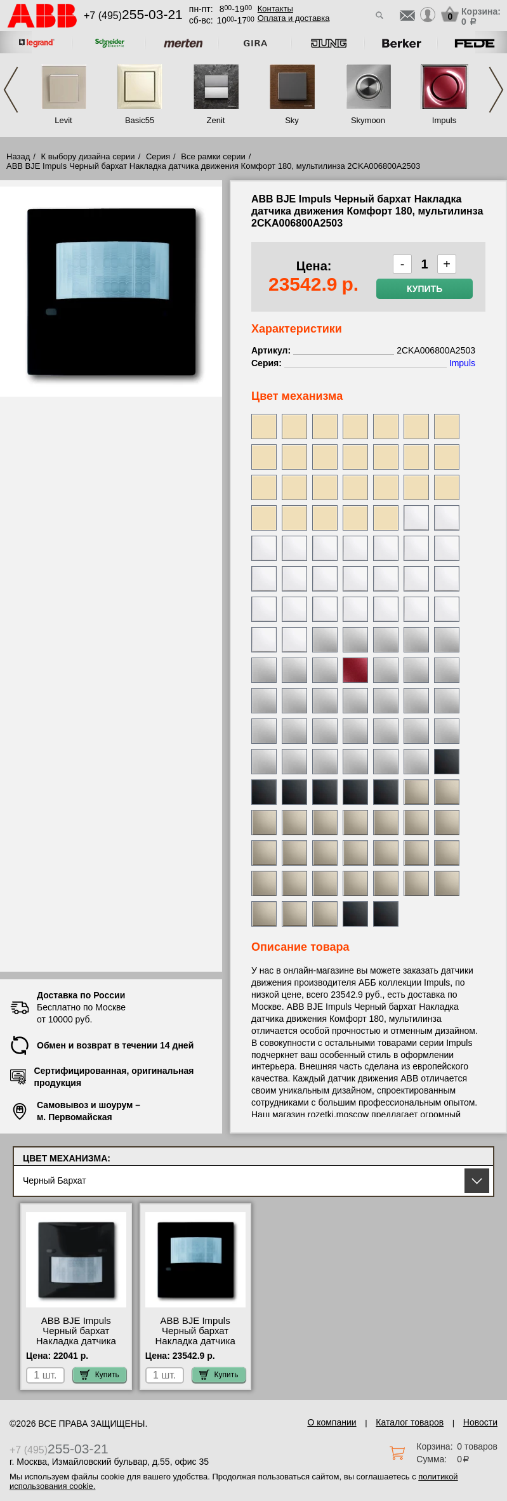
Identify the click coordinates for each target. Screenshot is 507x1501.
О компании (331, 1422)
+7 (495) (133, 15)
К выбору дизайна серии (88, 156)
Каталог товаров (410, 1422)
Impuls (444, 120)
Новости (480, 1422)
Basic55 (139, 120)
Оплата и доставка (294, 18)
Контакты (275, 8)
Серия (158, 156)
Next (496, 90)
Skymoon (368, 120)
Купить (424, 289)
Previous (10, 90)
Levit (63, 120)
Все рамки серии (213, 156)
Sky (292, 120)
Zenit (216, 120)
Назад (18, 156)
